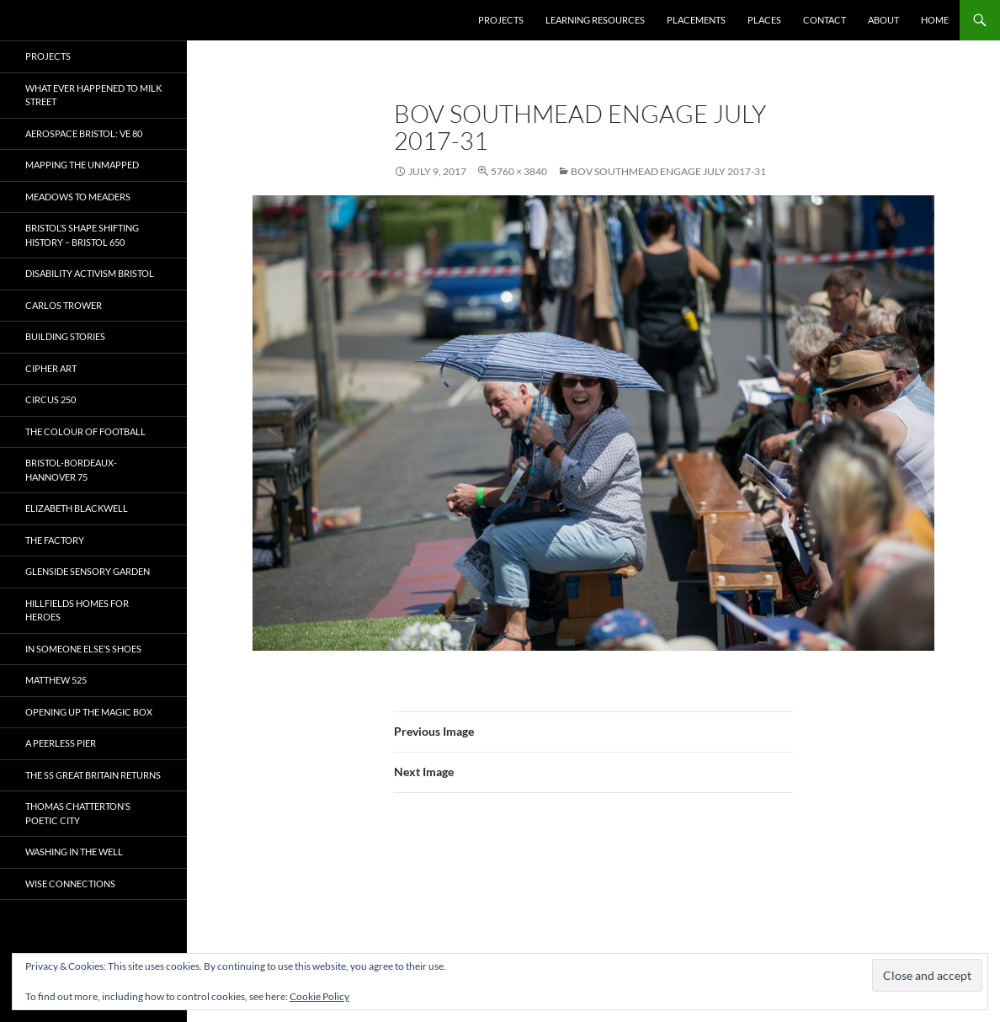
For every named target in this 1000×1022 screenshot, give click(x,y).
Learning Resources (595, 19)
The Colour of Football (85, 431)
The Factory (54, 540)
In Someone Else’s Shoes (83, 648)
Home (935, 19)
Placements (696, 19)
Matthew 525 (56, 679)
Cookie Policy (319, 996)
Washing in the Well (74, 851)
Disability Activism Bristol (89, 273)
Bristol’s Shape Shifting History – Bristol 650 (82, 235)
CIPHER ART (51, 368)
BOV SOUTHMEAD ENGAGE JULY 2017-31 (668, 171)
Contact (824, 19)
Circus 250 (50, 399)
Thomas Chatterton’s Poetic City (77, 813)
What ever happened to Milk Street (93, 95)
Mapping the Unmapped (82, 164)
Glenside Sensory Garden (87, 571)
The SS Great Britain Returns (93, 774)
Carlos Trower (63, 305)
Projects (501, 19)
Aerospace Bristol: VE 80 (83, 133)
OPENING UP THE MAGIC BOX (88, 711)
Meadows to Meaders (77, 196)
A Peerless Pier (60, 742)
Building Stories (65, 336)
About (883, 19)
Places (764, 19)
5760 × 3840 (519, 171)
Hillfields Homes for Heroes (77, 610)
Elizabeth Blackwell (76, 508)
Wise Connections (70, 883)
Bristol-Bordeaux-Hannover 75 (71, 469)
